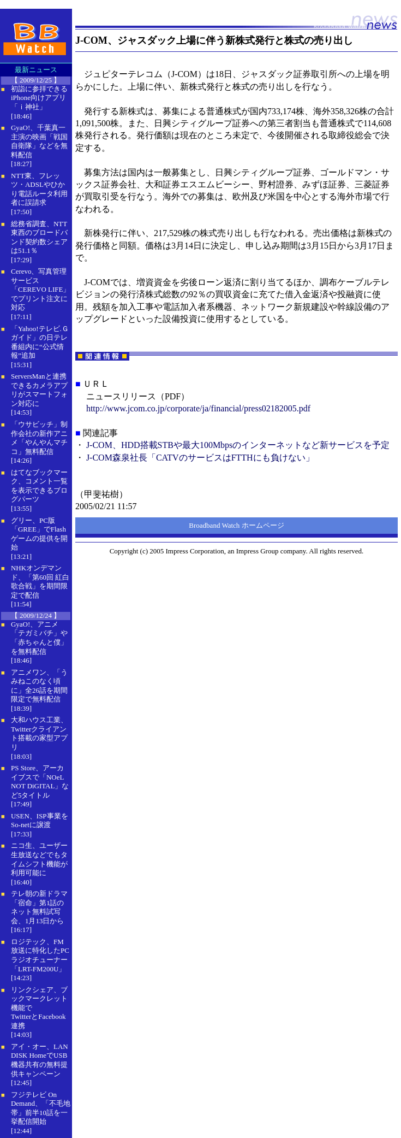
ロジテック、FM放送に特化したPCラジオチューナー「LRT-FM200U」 (40, 955)
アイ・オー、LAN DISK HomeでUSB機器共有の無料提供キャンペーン (39, 1060)
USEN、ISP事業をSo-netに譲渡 (39, 820)
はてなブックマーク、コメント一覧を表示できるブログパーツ (39, 486)
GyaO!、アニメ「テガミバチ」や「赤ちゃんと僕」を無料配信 (39, 638)
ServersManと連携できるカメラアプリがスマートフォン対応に (39, 390)
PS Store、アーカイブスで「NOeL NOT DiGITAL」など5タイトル (40, 781)
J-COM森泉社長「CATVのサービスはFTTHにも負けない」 (200, 457)
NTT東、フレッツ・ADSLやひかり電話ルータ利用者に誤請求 (39, 189)
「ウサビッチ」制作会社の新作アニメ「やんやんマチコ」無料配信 (39, 438)
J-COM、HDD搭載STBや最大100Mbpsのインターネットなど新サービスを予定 (238, 445)
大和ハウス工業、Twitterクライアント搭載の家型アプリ (39, 733)
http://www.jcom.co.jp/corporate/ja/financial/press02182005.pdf (198, 408)
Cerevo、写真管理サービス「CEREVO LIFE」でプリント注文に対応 (40, 289)
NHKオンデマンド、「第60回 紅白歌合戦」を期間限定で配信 (40, 581)
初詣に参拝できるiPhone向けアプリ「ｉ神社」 (39, 98)
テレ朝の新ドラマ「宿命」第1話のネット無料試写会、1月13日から (39, 907)
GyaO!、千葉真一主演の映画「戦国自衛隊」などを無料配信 (39, 141)
